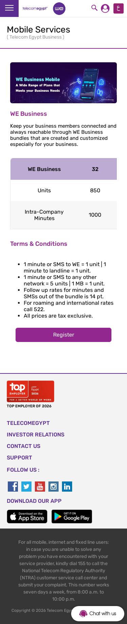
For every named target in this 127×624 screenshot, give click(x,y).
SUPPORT (19, 457)
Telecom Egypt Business (36, 37)
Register (63, 334)
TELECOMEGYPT (28, 423)
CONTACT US (23, 446)
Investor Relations (35, 434)
